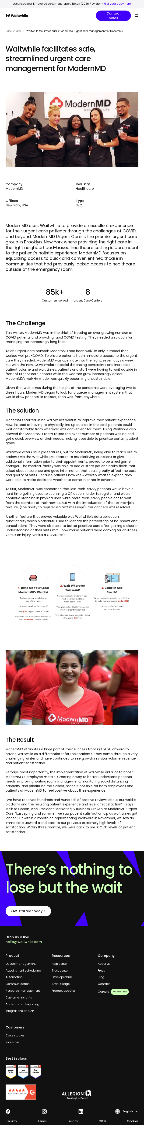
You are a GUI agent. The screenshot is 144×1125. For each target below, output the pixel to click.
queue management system (100, 392)
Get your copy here (117, 4)
